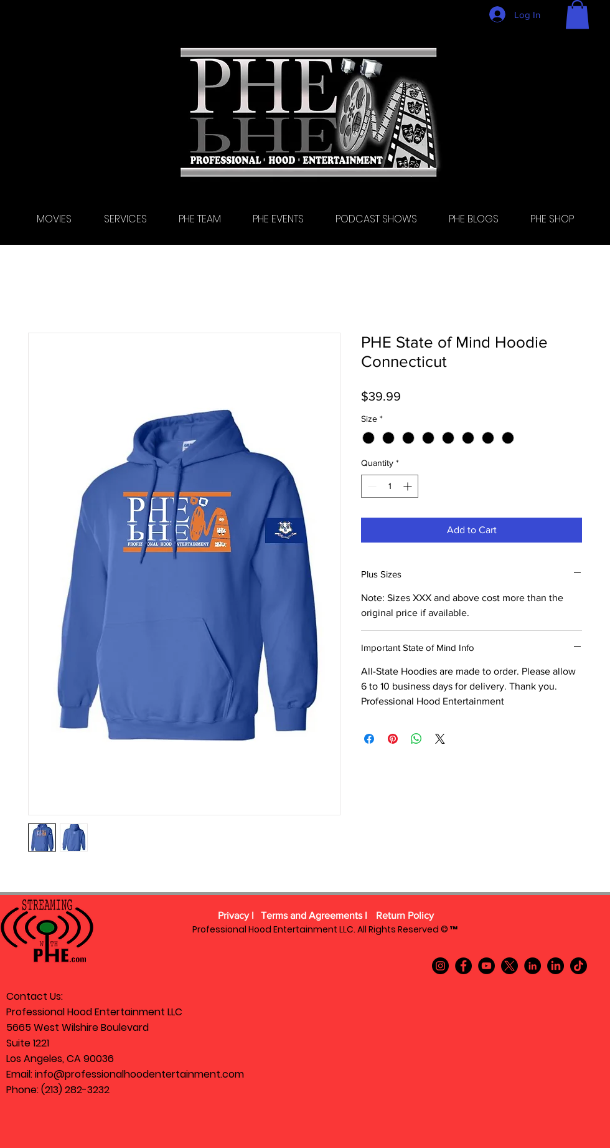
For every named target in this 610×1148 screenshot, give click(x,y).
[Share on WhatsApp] (416, 738)
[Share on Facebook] (369, 738)
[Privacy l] (236, 916)
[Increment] (408, 486)
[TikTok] (578, 965)
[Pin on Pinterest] (392, 738)
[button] (577, 14)
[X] (509, 965)
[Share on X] (440, 738)
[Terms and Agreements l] (314, 916)
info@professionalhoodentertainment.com (139, 1074)
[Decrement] (370, 486)
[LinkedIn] (532, 965)
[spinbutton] (389, 486)
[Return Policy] (404, 916)
